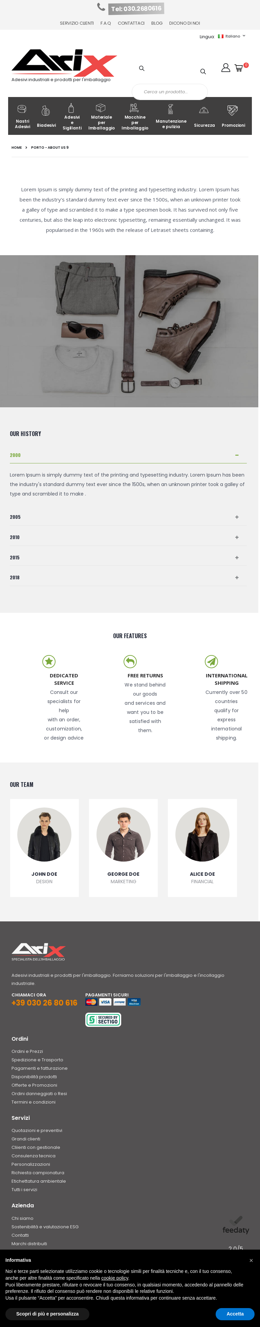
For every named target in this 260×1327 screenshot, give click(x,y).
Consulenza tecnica (34, 1156)
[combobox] (170, 92)
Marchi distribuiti (29, 1243)
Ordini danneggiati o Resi (39, 1093)
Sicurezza (204, 116)
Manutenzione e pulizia (171, 116)
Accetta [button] (235, 1314)
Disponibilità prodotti (34, 1076)
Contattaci (131, 23)
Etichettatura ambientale (39, 1181)
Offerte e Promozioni (34, 1085)
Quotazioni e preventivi (37, 1130)
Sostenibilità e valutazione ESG (45, 1227)
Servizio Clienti (77, 23)
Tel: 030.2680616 (136, 9)
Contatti (20, 1235)
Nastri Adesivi (22, 116)
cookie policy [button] (114, 1278)
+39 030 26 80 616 (45, 1003)
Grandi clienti (26, 1139)
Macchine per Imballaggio (135, 117)
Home (17, 147)
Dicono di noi (184, 23)
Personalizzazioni (31, 1164)
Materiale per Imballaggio (101, 117)
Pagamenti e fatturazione (40, 1068)
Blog (156, 23)
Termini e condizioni (34, 1102)
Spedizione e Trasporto (37, 1060)
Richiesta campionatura (38, 1172)
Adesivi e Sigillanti (72, 117)
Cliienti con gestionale (36, 1147)
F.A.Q (106, 23)
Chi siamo (23, 1218)
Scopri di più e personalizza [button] (47, 1314)
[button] (226, 68)
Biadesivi (46, 116)
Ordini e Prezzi (27, 1051)
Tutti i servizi (24, 1189)
